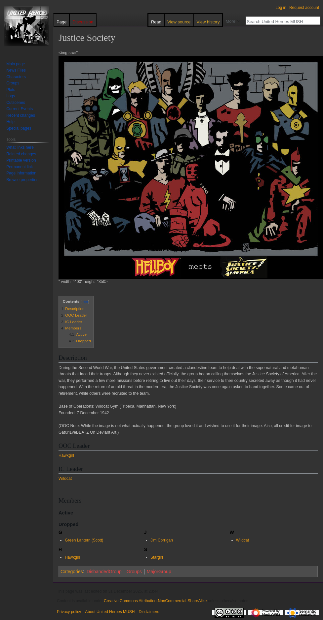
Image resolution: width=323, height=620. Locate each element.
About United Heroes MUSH (110, 611)
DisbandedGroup (104, 571)
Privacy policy (69, 611)
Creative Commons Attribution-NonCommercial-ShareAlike (155, 601)
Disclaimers (149, 611)
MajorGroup (159, 571)
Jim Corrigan (161, 540)
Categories (72, 571)
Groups (134, 571)
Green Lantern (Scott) (84, 540)
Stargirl (156, 557)
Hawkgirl (66, 455)
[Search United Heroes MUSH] (279, 21)
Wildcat (65, 478)
